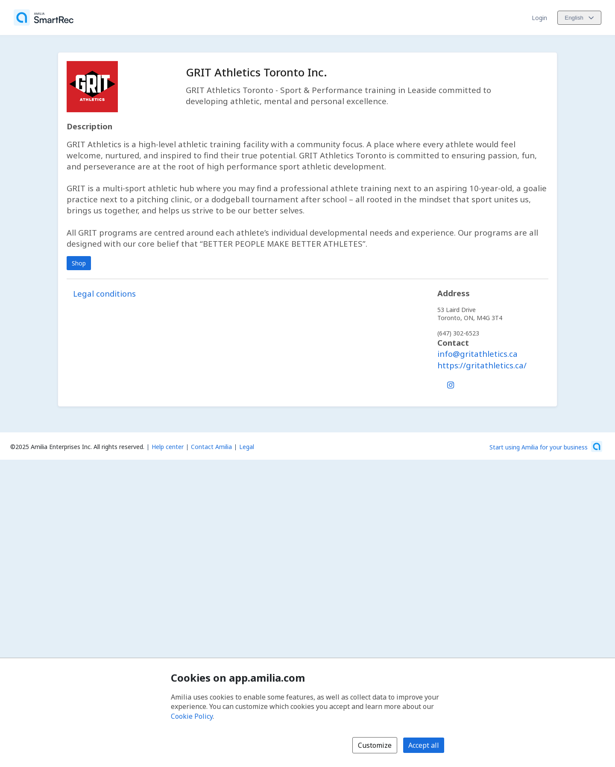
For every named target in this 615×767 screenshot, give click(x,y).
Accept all (423, 745)
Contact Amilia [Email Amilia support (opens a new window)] (211, 447)
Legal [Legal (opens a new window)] (246, 447)
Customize (375, 745)
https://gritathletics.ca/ (482, 365)
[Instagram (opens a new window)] (450, 383)
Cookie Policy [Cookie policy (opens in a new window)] (192, 716)
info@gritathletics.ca (477, 353)
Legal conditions (104, 293)
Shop (79, 263)
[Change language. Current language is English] (579, 18)
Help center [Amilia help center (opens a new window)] (168, 447)
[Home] (43, 17)
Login (539, 18)
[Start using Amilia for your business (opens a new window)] (545, 446)
